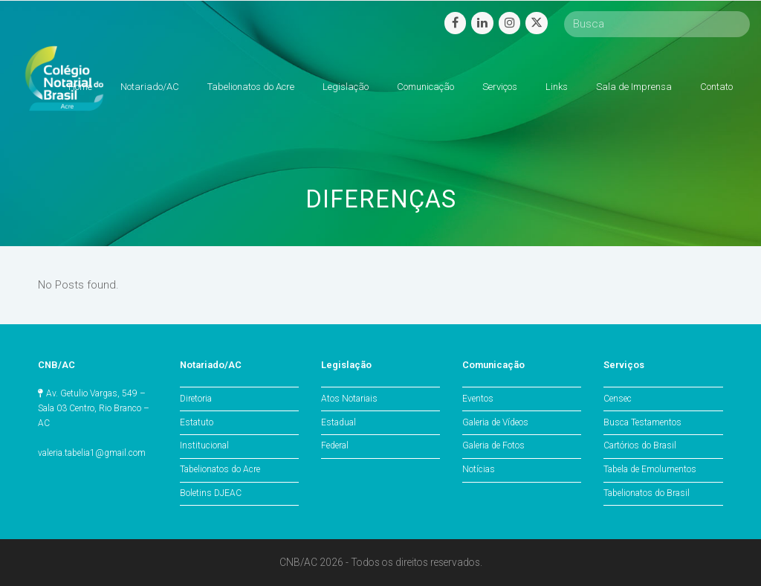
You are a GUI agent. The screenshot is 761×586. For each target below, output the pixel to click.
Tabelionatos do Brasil (646, 493)
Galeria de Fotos (493, 445)
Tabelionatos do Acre (220, 469)
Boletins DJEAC (211, 493)
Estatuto (196, 422)
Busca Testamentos (642, 422)
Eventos (477, 398)
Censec (617, 398)
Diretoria (196, 398)
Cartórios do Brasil (639, 445)
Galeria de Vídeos (495, 422)
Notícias (478, 469)
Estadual (338, 422)
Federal (335, 445)
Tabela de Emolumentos (649, 469)
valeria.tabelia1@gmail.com (92, 453)
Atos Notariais (349, 398)
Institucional (204, 445)
